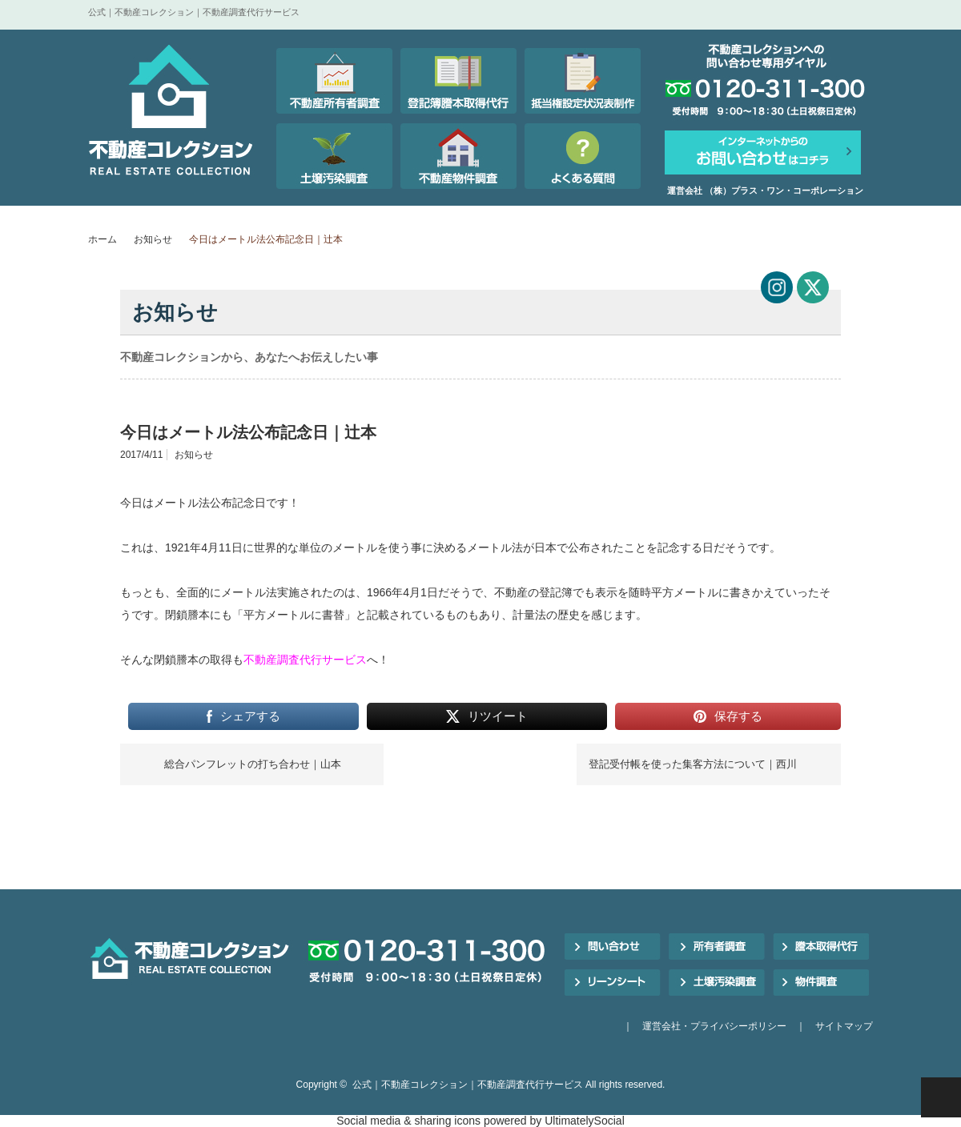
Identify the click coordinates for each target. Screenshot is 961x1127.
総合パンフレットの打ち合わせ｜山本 (252, 764)
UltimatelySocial (585, 1120)
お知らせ (153, 239)
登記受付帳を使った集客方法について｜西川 (693, 764)
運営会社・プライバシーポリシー (714, 1026)
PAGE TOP (941, 1097)
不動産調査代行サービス (305, 659)
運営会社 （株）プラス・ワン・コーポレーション (765, 190)
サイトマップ (844, 1026)
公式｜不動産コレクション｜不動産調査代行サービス (467, 1084)
